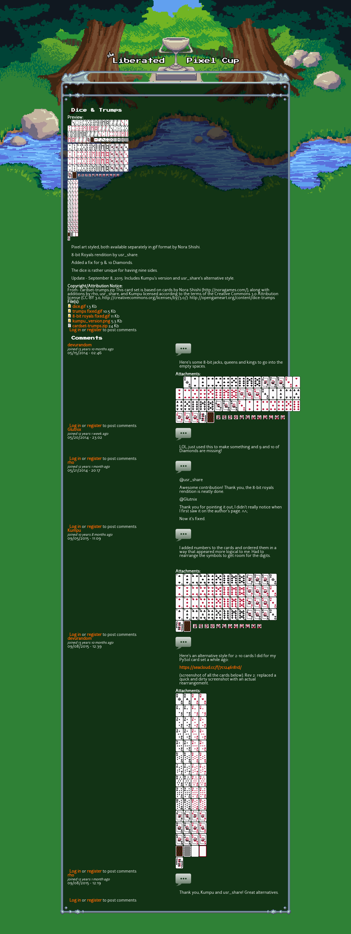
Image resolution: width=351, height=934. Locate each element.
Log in (75, 330)
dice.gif (79, 307)
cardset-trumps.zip (89, 326)
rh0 (71, 463)
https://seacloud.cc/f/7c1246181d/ (210, 668)
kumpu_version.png (91, 321)
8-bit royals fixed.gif (91, 317)
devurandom (80, 345)
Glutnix (74, 430)
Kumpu (74, 531)
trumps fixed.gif (87, 312)
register (94, 330)
